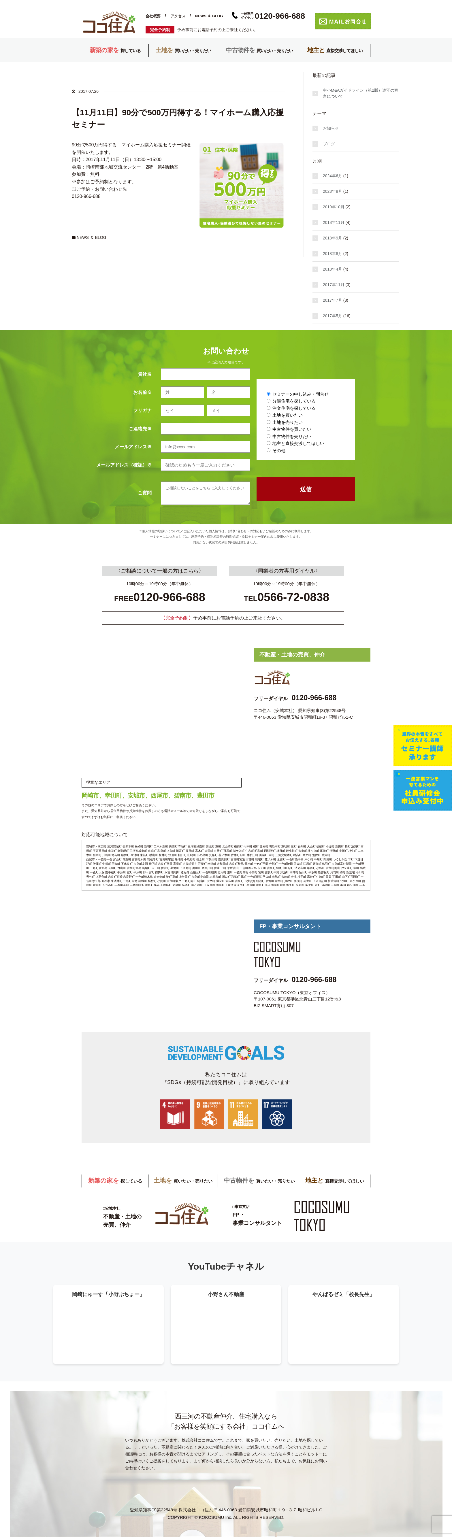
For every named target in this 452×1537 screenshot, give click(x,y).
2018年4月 (332, 269)
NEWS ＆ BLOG (209, 16)
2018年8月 (332, 253)
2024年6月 (332, 175)
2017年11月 (333, 284)
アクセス (177, 16)
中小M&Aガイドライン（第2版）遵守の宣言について (360, 93)
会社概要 (153, 16)
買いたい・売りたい (183, 50)
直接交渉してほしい (335, 50)
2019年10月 (333, 207)
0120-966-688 (314, 698)
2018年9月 (332, 238)
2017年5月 (332, 316)
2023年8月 (332, 191)
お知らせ (331, 128)
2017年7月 (332, 300)
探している (115, 50)
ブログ (329, 143)
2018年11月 (333, 222)
